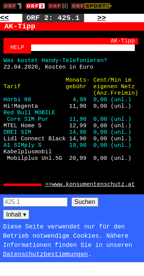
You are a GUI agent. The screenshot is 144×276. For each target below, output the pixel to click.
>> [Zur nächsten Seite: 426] (101, 18)
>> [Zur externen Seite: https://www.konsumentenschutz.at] (48, 184)
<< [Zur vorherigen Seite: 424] (4, 18)
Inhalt (16, 214)
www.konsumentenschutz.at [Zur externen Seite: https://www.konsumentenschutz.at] (93, 184)
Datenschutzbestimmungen (45, 254)
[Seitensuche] (35, 202)
